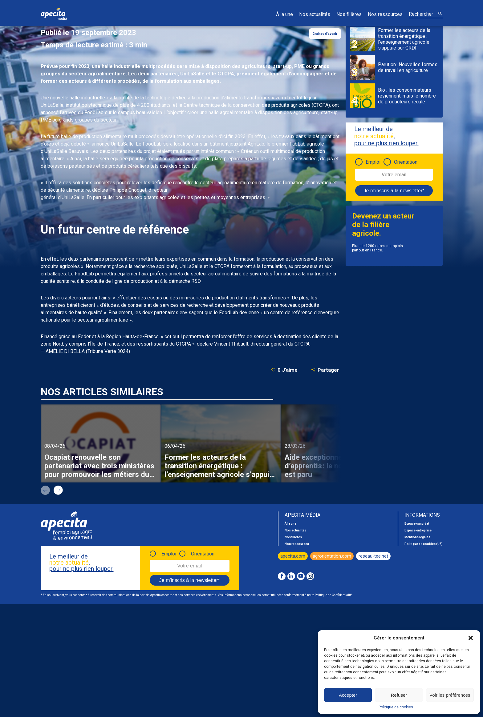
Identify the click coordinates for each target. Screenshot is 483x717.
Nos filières (349, 14)
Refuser (399, 695)
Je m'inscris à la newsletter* (394, 190)
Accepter (348, 695)
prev (45, 490)
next (58, 490)
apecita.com (292, 556)
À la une (284, 14)
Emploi (373, 162)
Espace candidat (416, 523)
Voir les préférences (449, 695)
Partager (325, 369)
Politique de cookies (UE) (423, 544)
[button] (471, 638)
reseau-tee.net (373, 556)
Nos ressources (385, 14)
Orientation (405, 162)
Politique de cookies (396, 707)
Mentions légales (417, 537)
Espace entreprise (418, 530)
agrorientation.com (332, 556)
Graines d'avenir (325, 33)
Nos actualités (314, 14)
